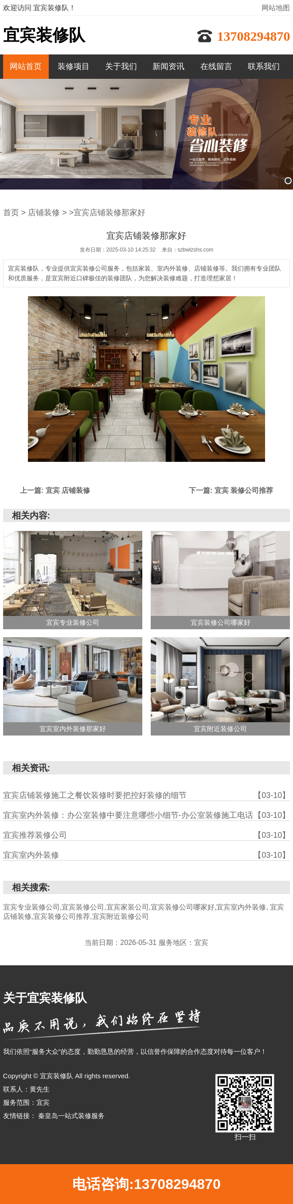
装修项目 (74, 66)
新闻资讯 (168, 66)
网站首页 (26, 66)
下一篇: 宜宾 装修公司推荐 (231, 490)
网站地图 (276, 8)
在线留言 (216, 66)
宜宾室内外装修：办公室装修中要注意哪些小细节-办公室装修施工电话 (146, 815)
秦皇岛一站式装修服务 (71, 1115)
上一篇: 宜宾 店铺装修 (55, 490)
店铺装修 (44, 212)
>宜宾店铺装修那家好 (107, 212)
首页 (11, 212)
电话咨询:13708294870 (146, 1184)
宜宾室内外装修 (146, 855)
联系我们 (264, 66)
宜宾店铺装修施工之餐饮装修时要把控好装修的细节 (146, 795)
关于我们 (121, 66)
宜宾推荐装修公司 (146, 835)
